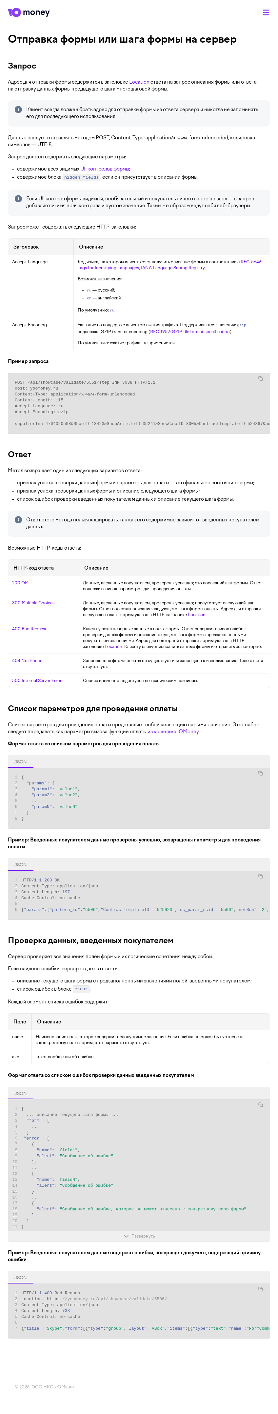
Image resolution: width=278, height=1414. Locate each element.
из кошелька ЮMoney (173, 732)
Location (139, 82)
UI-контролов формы (104, 169)
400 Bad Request (29, 628)
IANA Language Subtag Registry (173, 267)
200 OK (20, 582)
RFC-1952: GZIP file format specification (190, 331)
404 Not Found (27, 660)
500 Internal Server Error (37, 680)
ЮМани (64, 1386)
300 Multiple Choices (33, 602)
